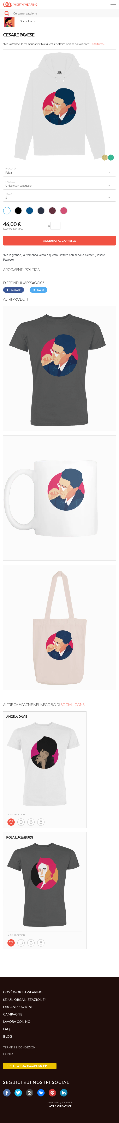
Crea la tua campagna (26, 1066)
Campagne (12, 1014)
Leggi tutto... (98, 44)
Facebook (13, 289)
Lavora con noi (17, 1021)
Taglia (8, 193)
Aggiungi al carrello (59, 241)
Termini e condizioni (19, 1047)
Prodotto (10, 168)
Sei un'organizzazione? (24, 999)
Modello (10, 181)
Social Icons (72, 704)
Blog (7, 1036)
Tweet (38, 289)
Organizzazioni (17, 1007)
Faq (6, 1029)
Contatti (10, 1054)
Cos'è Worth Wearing (22, 992)
